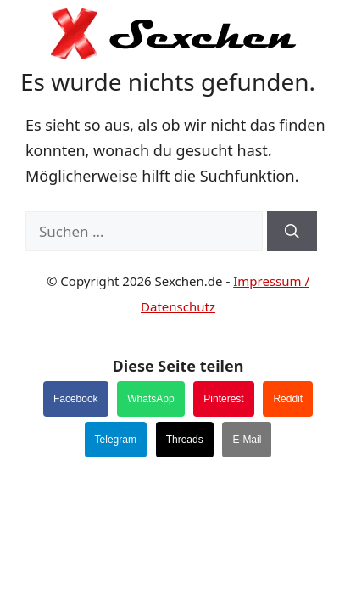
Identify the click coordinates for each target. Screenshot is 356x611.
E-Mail (246, 440)
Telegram (115, 440)
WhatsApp (150, 399)
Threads (184, 440)
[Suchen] (292, 231)
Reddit (288, 399)
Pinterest (223, 399)
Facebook (75, 399)
